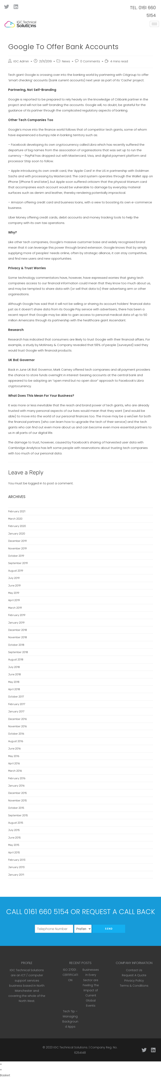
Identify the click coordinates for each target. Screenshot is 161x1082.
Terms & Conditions (134, 986)
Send (109, 928)
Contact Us (134, 970)
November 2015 (17, 800)
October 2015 (16, 807)
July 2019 (14, 578)
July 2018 (14, 667)
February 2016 (16, 778)
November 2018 (17, 637)
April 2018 (14, 689)
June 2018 (14, 674)
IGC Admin (21, 61)
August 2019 (15, 570)
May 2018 (13, 681)
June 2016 (14, 748)
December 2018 (17, 629)
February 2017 (16, 704)
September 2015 (18, 815)
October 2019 (16, 555)
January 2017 (16, 711)
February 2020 (17, 526)
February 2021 (16, 511)
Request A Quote (134, 975)
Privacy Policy (134, 980)
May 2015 (13, 844)
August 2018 (15, 659)
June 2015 (14, 837)
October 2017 (16, 696)
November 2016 (17, 726)
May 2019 (13, 592)
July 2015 (14, 830)
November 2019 (17, 548)
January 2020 (16, 533)
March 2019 (15, 607)
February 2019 (16, 615)
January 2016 (16, 785)
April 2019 (14, 600)
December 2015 (17, 792)
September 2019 (18, 563)
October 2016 (16, 733)
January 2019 (16, 622)
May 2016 (13, 756)
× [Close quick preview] (1, 1064)
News (66, 61)
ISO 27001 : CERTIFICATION (70, 975)
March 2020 (15, 518)
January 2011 (16, 874)
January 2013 (16, 867)
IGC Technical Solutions (70, 1047)
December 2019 (17, 540)
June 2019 (14, 585)
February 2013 (16, 859)
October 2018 (16, 644)
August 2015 (15, 822)
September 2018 (18, 652)
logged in (35, 483)
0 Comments (90, 61)
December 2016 (17, 719)
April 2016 (14, 763)
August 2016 (15, 741)
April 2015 (14, 852)
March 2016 (15, 770)
